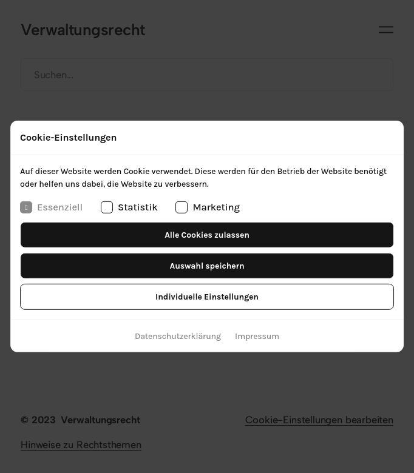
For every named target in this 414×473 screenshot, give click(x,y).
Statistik (129, 207)
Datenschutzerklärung (178, 336)
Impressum (257, 336)
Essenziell (51, 207)
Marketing (208, 207)
